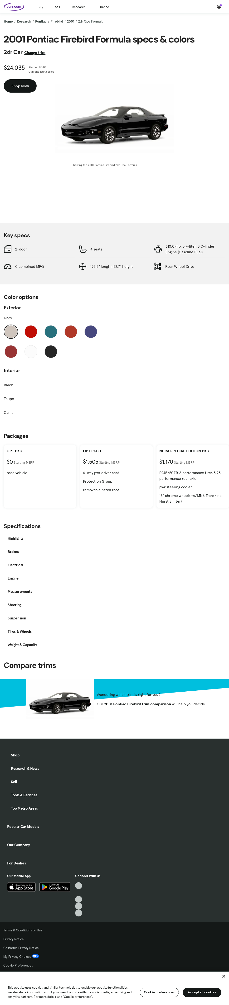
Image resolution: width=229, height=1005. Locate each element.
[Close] (224, 976)
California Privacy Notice (21, 948)
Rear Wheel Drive (179, 266)
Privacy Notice (13, 939)
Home (8, 21)
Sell (57, 7)
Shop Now (20, 86)
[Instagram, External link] (78, 906)
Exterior (12, 308)
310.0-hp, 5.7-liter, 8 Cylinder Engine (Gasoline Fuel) (190, 249)
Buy (40, 7)
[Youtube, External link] (78, 899)
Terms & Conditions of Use (22, 930)
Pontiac (41, 21)
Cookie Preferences (18, 965)
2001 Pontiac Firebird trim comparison (137, 704)
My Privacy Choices (21, 956)
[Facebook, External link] (78, 892)
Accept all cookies (202, 992)
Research (79, 7)
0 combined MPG (29, 266)
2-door (21, 249)
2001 (70, 21)
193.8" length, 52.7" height (111, 266)
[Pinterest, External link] (78, 913)
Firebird (57, 21)
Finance (103, 7)
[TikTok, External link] (78, 885)
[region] (114, 988)
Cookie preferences (159, 992)
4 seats (96, 249)
